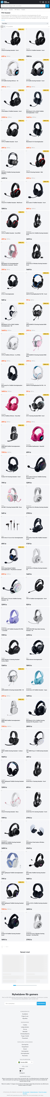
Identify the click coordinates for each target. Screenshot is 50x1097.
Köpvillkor (25, 1018)
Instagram (22, 1073)
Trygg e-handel (25, 1036)
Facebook (22, 1068)
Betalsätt (25, 1031)
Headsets (23, 9)
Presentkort (25, 1038)
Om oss (25, 1029)
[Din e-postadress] (20, 1003)
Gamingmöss (25, 1044)
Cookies (25, 1024)
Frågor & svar (25, 1016)
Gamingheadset (25, 1053)
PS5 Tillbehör (17, 9)
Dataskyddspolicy (25, 1033)
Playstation (11, 9)
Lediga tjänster (25, 1027)
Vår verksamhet (26, 1092)
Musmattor (25, 1055)
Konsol (5, 9)
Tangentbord (25, 1046)
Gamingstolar (25, 1051)
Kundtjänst (25, 1014)
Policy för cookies (42, 1092)
